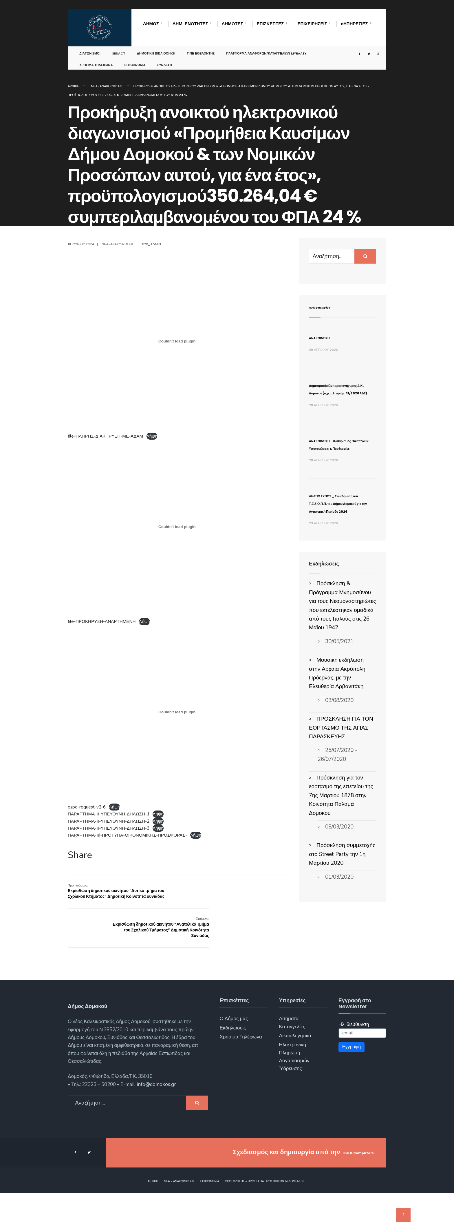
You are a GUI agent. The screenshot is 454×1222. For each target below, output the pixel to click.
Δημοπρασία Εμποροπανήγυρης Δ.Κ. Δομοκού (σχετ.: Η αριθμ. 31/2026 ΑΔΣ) (340, 400)
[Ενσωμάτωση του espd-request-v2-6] (177, 712)
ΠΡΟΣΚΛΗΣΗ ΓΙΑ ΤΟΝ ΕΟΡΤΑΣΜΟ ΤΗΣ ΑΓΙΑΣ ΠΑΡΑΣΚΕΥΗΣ (341, 796)
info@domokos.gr (156, 1113)
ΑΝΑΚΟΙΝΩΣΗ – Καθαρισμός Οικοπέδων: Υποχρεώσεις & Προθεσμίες (333, 478)
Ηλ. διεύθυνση (353, 1053)
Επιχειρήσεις (312, 24)
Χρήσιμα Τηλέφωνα (96, 62)
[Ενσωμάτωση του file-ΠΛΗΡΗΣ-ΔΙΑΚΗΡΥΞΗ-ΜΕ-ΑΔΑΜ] (177, 341)
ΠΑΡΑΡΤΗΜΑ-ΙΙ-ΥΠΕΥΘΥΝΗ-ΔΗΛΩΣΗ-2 (108, 821)
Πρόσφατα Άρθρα (330, 306)
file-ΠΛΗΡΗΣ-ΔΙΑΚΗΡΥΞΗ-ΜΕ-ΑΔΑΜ (105, 436)
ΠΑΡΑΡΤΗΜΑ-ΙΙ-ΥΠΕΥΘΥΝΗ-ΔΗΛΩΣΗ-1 (108, 814)
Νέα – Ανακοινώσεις (179, 1210)
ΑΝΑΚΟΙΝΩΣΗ (330, 337)
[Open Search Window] (374, 51)
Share (80, 855)
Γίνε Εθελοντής (201, 50)
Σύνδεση (164, 62)
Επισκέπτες (270, 24)
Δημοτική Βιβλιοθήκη (156, 50)
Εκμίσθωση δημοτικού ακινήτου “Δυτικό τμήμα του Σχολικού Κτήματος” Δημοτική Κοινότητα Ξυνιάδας (106, 894)
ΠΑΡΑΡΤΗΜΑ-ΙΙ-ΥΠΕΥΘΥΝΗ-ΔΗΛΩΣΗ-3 (108, 828)
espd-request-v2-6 (87, 807)
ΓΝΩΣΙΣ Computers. (343, 1180)
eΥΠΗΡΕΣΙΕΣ (354, 24)
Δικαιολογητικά (295, 1064)
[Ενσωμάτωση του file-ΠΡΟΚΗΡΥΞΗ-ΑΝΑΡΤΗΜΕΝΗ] (177, 527)
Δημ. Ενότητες (190, 24)
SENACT (118, 50)
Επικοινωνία (134, 62)
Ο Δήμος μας (233, 1047)
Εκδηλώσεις (232, 1056)
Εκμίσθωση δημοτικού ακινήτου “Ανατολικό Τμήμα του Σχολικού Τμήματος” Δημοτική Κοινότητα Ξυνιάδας (256, 896)
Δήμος (151, 24)
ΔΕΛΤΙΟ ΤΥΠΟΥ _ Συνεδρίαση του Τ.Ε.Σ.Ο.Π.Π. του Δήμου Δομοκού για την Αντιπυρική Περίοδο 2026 (338, 560)
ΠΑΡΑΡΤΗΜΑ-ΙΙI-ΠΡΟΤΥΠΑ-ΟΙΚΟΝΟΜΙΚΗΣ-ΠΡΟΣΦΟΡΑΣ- (127, 835)
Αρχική (73, 86)
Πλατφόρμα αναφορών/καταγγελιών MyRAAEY (266, 50)
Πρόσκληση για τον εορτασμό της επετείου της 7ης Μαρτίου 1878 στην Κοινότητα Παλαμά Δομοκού (341, 864)
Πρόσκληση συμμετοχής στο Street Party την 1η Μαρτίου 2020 (342, 923)
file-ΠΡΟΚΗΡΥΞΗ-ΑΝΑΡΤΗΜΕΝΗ (102, 621)
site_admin (151, 244)
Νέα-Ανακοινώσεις (107, 86)
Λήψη (152, 436)
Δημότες (232, 24)
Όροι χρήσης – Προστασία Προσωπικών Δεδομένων (264, 1210)
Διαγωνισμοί (89, 50)
